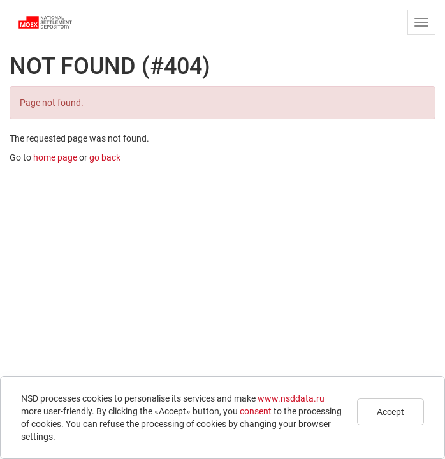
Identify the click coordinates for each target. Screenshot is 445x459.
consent (256, 411)
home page (55, 157)
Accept (390, 412)
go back (104, 157)
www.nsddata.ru (291, 398)
